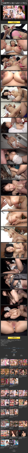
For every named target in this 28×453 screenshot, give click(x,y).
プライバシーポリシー (14, 450)
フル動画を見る (14, 22)
